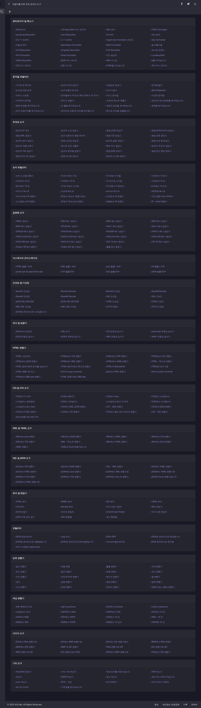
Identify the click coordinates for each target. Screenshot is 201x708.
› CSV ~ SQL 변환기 (166, 418)
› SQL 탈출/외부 (127, 277)
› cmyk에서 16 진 (52, 618)
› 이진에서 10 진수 (166, 182)
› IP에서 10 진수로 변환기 (93, 207)
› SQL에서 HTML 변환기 (55, 477)
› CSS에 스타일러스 (91, 407)
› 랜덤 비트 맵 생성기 (167, 146)
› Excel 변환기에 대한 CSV (56, 423)
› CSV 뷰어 (49, 512)
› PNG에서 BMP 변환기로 (131, 658)
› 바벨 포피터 (50, 45)
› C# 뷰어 (124, 34)
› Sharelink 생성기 (52, 677)
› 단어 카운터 (126, 90)
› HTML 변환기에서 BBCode (95, 382)
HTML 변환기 (9, 64)
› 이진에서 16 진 (51, 187)
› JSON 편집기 (50, 518)
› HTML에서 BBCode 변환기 (57, 382)
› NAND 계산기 (89, 683)
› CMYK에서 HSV (127, 618)
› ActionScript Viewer (130, 518)
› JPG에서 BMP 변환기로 (93, 647)
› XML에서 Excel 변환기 (168, 447)
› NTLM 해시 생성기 (91, 232)
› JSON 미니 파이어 (90, 60)
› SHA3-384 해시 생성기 (55, 247)
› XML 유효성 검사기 (129, 342)
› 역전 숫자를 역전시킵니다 (132, 677)
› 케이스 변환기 (89, 103)
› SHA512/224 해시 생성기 (56, 242)
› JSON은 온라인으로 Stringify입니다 (99, 547)
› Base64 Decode (90, 302)
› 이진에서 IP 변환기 (129, 202)
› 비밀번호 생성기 (128, 85)
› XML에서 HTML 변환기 (131, 447)
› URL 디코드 (164, 302)
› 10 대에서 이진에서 (129, 192)
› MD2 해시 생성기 (90, 227)
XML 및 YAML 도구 (11, 76)
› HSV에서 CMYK (89, 623)
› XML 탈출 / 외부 (90, 272)
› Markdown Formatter (93, 45)
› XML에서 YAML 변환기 (131, 442)
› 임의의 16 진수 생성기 (168, 152)
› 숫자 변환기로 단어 (91, 90)
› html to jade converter (169, 377)
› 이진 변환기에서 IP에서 (169, 202)
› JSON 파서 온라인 (53, 337)
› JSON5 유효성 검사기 (92, 342)
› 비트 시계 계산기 (90, 677)
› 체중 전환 (87, 572)
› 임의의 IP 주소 (51, 136)
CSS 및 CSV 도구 (10, 70)
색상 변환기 (8, 104)
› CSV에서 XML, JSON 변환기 (95, 412)
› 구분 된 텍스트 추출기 (130, 103)
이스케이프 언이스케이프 (14, 47)
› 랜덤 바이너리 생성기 (54, 162)
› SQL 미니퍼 (88, 65)
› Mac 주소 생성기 (128, 152)
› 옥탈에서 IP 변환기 (129, 207)
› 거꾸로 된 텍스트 (52, 85)
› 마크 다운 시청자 (128, 512)
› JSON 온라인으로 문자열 (169, 547)
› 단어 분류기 (126, 688)
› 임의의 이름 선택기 (53, 152)
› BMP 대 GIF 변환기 (91, 653)
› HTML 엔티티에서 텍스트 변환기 (97, 372)
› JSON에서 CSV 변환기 (54, 483)
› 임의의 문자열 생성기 (92, 157)
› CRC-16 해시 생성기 (129, 247)
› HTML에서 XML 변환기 (93, 367)
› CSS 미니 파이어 (52, 65)
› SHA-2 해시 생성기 (167, 232)
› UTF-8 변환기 (126, 312)
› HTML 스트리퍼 (52, 362)
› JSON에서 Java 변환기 (92, 477)
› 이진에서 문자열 (52, 103)
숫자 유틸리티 (9, 36)
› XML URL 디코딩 (90, 312)
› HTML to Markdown (130, 372)
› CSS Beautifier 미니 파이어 (95, 29)
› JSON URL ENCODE (53, 307)
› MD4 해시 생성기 (128, 227)
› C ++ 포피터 (88, 39)
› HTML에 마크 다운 (167, 372)
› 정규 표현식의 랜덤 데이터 (94, 141)
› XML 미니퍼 (126, 60)
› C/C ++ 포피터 (51, 39)
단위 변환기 (8, 99)
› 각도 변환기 (50, 583)
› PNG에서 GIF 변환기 (168, 658)
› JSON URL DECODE (91, 307)
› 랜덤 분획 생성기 (128, 157)
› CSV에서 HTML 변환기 (55, 418)
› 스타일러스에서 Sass (54, 412)
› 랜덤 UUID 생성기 (129, 136)
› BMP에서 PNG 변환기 (168, 647)
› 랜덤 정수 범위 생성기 (168, 157)
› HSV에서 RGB (51, 623)
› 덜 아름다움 (164, 45)
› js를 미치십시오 (165, 60)
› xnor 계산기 (50, 688)
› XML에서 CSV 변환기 (168, 442)
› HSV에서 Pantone (129, 612)
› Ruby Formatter (90, 55)
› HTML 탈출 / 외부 (53, 272)
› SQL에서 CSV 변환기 (54, 472)
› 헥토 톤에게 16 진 (53, 612)
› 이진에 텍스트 (89, 197)
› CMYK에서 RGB (90, 618)
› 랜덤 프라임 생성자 (91, 146)
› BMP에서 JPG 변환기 (54, 653)
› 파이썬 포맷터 (165, 50)
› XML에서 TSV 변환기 (54, 447)
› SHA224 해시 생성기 (54, 237)
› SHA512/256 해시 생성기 (94, 242)
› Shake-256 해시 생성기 (93, 253)
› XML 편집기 (164, 512)
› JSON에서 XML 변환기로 (132, 477)
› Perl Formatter (51, 55)
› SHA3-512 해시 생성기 (93, 247)
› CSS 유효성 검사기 (129, 337)
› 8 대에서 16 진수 (166, 192)
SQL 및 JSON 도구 (11, 81)
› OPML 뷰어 (163, 507)
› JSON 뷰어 (49, 29)
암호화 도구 (8, 41)
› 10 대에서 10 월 (128, 182)
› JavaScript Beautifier (54, 34)
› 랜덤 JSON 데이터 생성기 (170, 136)
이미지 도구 (8, 110)
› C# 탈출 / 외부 (165, 272)
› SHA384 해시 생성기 (130, 237)
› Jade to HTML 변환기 (130, 377)
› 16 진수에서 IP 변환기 (55, 202)
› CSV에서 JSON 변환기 (168, 412)
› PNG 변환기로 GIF (129, 653)
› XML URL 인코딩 (52, 312)
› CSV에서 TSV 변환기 (92, 418)
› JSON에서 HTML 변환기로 (56, 488)
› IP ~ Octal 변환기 (166, 207)
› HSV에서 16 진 (165, 618)
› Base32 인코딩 (51, 297)
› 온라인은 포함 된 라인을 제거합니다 (98, 115)
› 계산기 (48, 683)
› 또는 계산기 (126, 683)
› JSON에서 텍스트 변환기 (131, 483)
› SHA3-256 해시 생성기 (169, 242)
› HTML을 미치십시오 (130, 65)
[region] (17, 358)
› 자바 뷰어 (163, 34)
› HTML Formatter (166, 29)
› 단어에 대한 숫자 (52, 90)
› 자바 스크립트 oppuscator (57, 553)
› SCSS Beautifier (52, 50)
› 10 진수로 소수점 (128, 187)
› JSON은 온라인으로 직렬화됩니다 (60, 547)
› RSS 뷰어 (124, 507)
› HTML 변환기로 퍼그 (54, 377)
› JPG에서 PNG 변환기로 (55, 647)
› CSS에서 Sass (127, 402)
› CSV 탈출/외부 (89, 277)
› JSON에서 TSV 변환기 (92, 483)
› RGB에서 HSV (51, 628)
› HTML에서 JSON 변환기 (55, 367)
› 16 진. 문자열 (126, 95)
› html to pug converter (93, 377)
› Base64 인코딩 (51, 302)
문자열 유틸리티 (10, 24)
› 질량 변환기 (88, 588)
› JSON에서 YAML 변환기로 (170, 477)
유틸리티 (7, 93)
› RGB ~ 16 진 (164, 623)
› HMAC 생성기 (51, 227)
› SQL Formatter (165, 39)
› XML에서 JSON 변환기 (93, 442)
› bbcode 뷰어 (88, 512)
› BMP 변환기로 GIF (53, 658)
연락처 (194, 704)
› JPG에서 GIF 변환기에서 (131, 647)
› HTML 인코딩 (126, 307)
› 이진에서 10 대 (89, 187)
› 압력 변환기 (164, 588)
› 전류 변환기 (126, 577)
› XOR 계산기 (164, 677)
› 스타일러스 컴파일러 (54, 407)
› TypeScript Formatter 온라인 (134, 39)
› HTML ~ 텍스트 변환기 (169, 367)
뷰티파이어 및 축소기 (13, 18)
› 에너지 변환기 (127, 583)
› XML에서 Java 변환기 (54, 442)
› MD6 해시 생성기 (52, 232)
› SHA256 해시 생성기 (92, 237)
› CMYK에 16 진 (165, 628)
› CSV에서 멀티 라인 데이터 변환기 (136, 418)
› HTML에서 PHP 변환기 (131, 362)
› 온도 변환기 (50, 577)
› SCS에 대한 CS (89, 402)
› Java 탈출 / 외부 (128, 272)
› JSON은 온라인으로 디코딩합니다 (60, 318)
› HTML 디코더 (164, 307)
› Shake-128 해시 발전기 (55, 253)
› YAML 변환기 (50, 453)
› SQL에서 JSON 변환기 (92, 472)
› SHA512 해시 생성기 (168, 237)
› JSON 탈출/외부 (165, 277)
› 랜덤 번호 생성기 (166, 141)
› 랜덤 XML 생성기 (52, 141)
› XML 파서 (87, 337)
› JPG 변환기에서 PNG (92, 658)
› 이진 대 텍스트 (51, 197)
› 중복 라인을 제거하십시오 (56, 108)
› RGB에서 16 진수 (128, 628)
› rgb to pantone (90, 612)
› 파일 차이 (87, 542)
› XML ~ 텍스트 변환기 (92, 447)
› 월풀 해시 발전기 (128, 253)
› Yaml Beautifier (90, 34)
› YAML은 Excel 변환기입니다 (95, 453)
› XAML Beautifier (52, 60)
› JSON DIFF (125, 542)
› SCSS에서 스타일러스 (168, 407)
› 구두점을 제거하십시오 (93, 693)
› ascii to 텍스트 (127, 197)
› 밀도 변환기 (88, 577)
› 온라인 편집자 (89, 518)
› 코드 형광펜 (126, 523)
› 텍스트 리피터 (51, 693)
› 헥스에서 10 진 (51, 192)
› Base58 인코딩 (127, 297)
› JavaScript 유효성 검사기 (170, 337)
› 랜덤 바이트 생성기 (91, 162)
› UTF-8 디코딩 (164, 312)
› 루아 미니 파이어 (166, 65)
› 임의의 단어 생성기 (91, 85)
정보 (156, 704)
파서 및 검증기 (9, 58)
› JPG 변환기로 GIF (166, 653)
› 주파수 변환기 (127, 593)
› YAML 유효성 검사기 (168, 342)
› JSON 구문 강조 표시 (54, 523)
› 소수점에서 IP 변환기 (54, 207)
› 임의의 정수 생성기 (53, 146)
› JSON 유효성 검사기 (54, 342)
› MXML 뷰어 (88, 507)
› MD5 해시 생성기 (166, 227)
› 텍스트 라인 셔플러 (91, 152)
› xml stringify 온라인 (130, 547)
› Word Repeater (166, 90)
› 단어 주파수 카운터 (167, 688)
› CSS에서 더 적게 (52, 402)
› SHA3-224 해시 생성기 (131, 242)
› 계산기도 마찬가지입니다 (170, 683)
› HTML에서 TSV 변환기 (93, 362)
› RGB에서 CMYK (90, 628)
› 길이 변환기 (50, 572)
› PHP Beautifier (127, 50)
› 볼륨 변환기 (126, 572)
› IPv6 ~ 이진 (88, 688)
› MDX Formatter (128, 45)
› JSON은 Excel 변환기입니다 (171, 483)
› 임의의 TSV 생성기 (53, 157)
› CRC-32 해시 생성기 (167, 247)
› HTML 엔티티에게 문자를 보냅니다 (60, 372)
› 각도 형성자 (126, 55)
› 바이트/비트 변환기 (91, 583)
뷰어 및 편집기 (9, 87)
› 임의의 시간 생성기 (91, 136)
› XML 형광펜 (88, 523)
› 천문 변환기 (88, 593)
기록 (185, 704)
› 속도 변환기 (164, 577)
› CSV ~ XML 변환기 (129, 412)
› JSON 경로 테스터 (53, 542)
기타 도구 (7, 116)
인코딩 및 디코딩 (11, 53)
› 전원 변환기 (126, 588)
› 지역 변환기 (164, 572)
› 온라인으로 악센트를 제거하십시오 (174, 103)
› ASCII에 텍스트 (165, 197)
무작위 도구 (8, 30)
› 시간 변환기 (50, 593)
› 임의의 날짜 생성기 (129, 146)
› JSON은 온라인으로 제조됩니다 (173, 542)
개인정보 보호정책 (170, 704)
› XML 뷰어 (125, 29)
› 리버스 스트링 (51, 95)
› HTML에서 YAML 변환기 (131, 367)
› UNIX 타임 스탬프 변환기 (170, 593)
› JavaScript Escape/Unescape (58, 277)
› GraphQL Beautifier (92, 50)
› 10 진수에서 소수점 (91, 192)
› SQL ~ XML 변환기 (129, 472)
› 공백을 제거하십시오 (168, 108)
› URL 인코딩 (126, 302)
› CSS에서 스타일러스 (168, 402)
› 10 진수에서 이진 (90, 182)
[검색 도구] (14, 11)
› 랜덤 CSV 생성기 (128, 141)
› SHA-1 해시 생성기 (129, 232)
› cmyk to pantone (166, 612)
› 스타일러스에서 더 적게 (131, 407)
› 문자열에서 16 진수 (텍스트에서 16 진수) (98, 97)
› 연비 (46, 588)
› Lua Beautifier (165, 55)
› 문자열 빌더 (164, 85)
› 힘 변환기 (163, 583)
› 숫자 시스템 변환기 (53, 182)
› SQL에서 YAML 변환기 (168, 472)
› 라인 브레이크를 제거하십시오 (58, 113)
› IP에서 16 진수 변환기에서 (95, 202)
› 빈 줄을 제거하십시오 (92, 108)
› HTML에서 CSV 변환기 (169, 362)
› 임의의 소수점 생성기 (130, 162)
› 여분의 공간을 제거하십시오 (133, 108)
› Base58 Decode (166, 297)
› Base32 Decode (90, 297)
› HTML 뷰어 (50, 507)
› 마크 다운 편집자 (166, 518)
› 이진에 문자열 (165, 95)
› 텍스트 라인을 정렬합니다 (132, 113)
